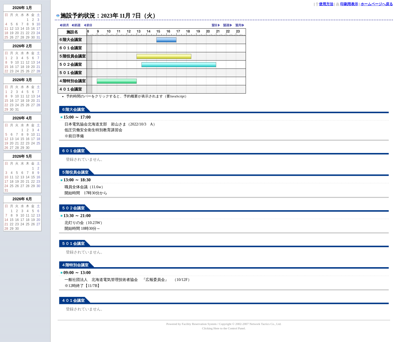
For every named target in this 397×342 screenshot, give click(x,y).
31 (38, 37)
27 (17, 37)
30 (33, 37)
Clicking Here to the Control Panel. (224, 328)
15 (27, 29)
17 (38, 29)
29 (27, 37)
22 (27, 33)
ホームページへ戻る (377, 4)
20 (17, 33)
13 (17, 29)
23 (33, 33)
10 (38, 24)
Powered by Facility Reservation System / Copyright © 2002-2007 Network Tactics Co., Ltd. (223, 323)
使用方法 (326, 4)
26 (11, 37)
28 (22, 37)
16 (33, 29)
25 (6, 37)
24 (38, 33)
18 (6, 33)
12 (11, 29)
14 (22, 29)
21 (22, 33)
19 (11, 33)
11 (6, 29)
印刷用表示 (349, 4)
